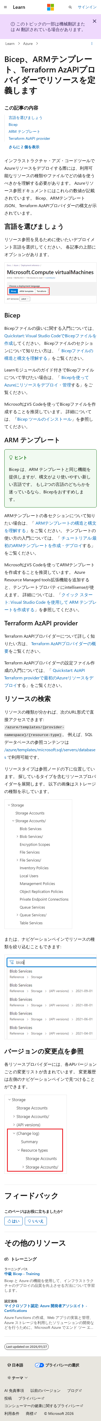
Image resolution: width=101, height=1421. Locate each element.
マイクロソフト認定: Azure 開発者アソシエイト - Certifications (45, 1308)
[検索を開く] (70, 7)
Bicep (13, 124)
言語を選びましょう (26, 117)
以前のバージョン (45, 1390)
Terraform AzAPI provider (29, 138)
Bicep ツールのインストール (44, 419)
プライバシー (29, 1398)
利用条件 (11, 1413)
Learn (10, 43)
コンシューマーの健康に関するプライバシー (42, 1405)
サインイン (87, 6)
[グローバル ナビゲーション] (5, 7)
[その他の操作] (92, 43)
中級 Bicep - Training (22, 1273)
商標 (29, 1413)
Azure (28, 43)
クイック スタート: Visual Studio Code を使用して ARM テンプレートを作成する (50, 602)
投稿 (8, 1398)
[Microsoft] (50, 7)
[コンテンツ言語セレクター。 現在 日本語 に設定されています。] (15, 1365)
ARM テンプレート (24, 131)
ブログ (72, 1390)
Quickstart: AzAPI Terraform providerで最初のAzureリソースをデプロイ (48, 677)
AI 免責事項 (14, 1390)
